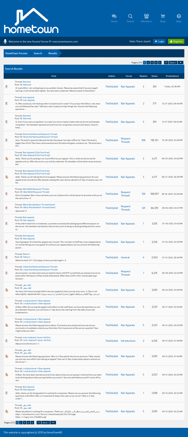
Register (176, 41)
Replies (143, 76)
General (125, 257)
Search (38, 53)
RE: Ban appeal (27, 220)
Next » (173, 62)
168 (143, 140)
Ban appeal (28, 217)
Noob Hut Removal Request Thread (40, 134)
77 (166, 62)
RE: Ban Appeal (27, 238)
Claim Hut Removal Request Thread (40, 266)
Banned (27, 81)
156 (143, 193)
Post (54, 76)
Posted (169, 76)
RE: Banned (25, 84)
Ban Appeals (128, 86)
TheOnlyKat (112, 86)
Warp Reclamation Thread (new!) (39, 204)
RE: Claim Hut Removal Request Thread (39, 269)
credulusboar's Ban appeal (36, 300)
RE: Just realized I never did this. (35, 340)
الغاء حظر (27, 285)
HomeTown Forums (16, 53)
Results (52, 53)
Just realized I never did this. (37, 337)
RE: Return (25, 257)
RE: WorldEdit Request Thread (34, 192)
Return (26, 254)
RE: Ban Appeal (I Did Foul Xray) (35, 155)
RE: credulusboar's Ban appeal (35, 303)
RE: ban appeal (27, 100)
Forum (129, 76)
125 (143, 207)
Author (111, 76)
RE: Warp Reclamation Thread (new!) (37, 207)
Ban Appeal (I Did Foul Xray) (36, 152)
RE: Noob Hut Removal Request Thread (39, 137)
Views (154, 76)
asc (176, 76)
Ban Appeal (28, 235)
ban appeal (28, 97)
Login (159, 41)
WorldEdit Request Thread (36, 189)
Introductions (128, 340)
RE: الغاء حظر (25, 288)
